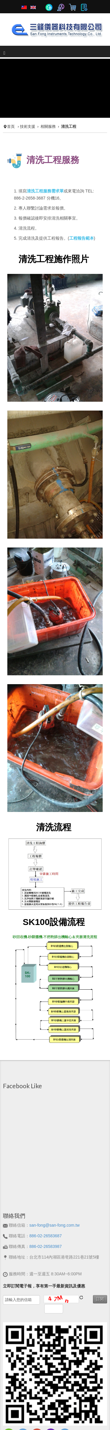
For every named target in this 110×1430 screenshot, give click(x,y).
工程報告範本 (81, 208)
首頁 (11, 97)
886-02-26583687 (45, 1206)
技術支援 (27, 97)
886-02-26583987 (45, 1217)
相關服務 (48, 97)
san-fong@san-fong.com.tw (54, 1195)
